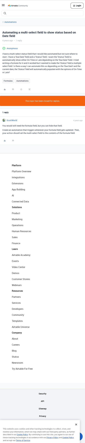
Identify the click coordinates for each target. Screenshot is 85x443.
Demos (15, 273)
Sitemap (42, 408)
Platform (16, 165)
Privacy (42, 416)
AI (13, 195)
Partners (16, 296)
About (15, 338)
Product (16, 213)
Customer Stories (21, 279)
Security (42, 393)
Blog (14, 350)
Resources (17, 290)
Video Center (18, 267)
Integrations (18, 177)
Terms (42, 423)
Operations (17, 225)
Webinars (17, 285)
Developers (17, 308)
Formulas (8, 80)
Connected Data (20, 201)
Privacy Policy (52, 441)
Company (17, 332)
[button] (3, 6)
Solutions (17, 207)
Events (15, 261)
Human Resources (21, 231)
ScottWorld (12, 120)
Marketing (17, 219)
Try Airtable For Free (22, 368)
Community (18, 315)
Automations (10, 22)
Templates (17, 321)
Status (15, 356)
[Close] (76, 428)
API (42, 401)
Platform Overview (21, 171)
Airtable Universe (21, 327)
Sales (15, 237)
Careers (16, 344)
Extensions (17, 183)
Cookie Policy (22, 438)
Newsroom (17, 362)
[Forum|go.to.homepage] (17, 5)
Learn (15, 249)
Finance (16, 243)
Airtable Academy (21, 255)
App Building (18, 189)
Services (16, 302)
